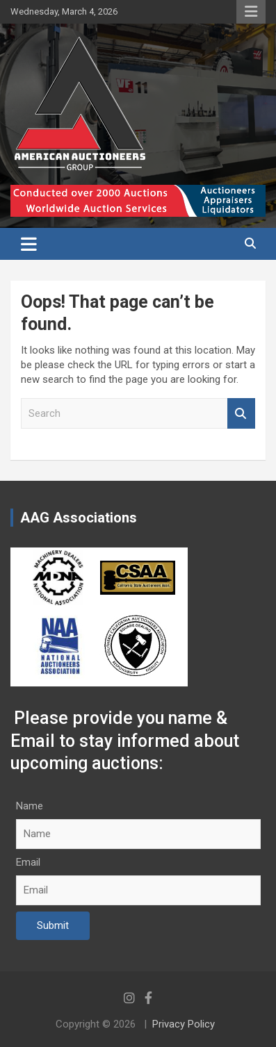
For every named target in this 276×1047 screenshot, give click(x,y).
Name (29, 806)
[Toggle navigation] (28, 244)
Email (28, 862)
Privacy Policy (183, 1024)
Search (241, 413)
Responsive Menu (251, 12)
